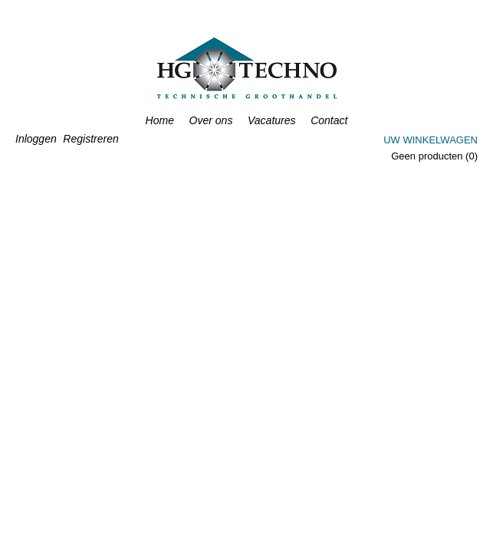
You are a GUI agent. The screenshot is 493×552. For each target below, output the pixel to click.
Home (160, 120)
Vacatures (272, 120)
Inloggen (36, 139)
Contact (329, 120)
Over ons (211, 120)
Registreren (90, 139)
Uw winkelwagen (430, 140)
